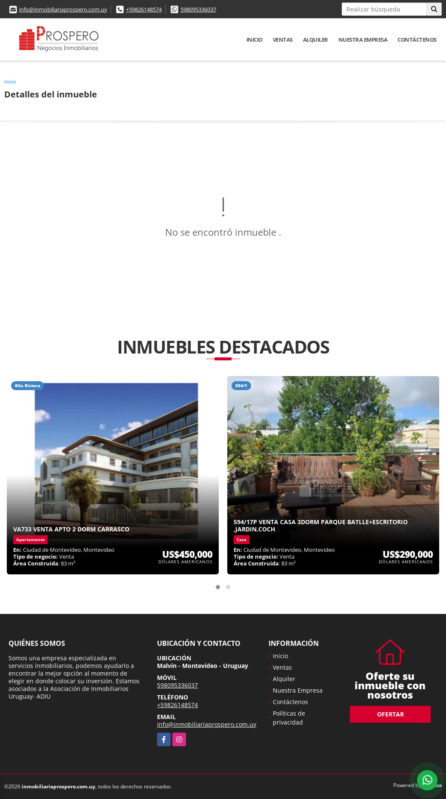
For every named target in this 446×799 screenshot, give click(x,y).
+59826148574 (144, 9)
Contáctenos (417, 39)
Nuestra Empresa (363, 39)
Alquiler (315, 39)
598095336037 (198, 9)
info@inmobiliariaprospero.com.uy (63, 9)
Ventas (283, 39)
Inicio (254, 39)
